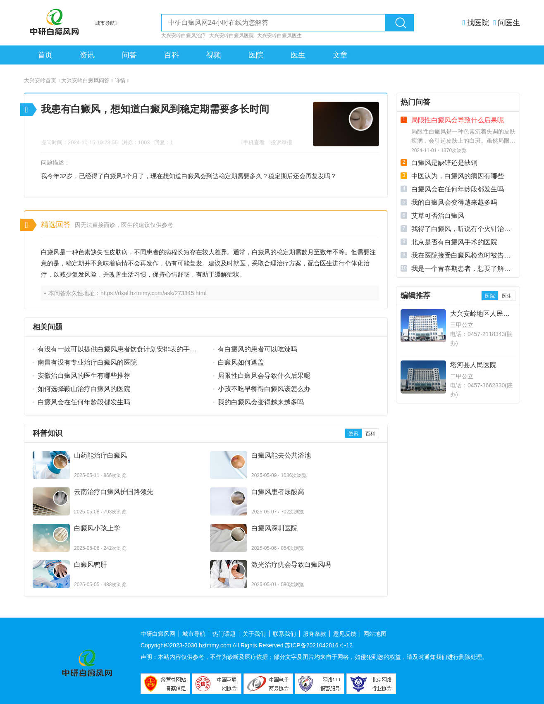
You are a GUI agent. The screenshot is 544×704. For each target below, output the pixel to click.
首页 (45, 55)
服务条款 (314, 633)
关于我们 (254, 633)
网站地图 (375, 633)
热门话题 (224, 633)
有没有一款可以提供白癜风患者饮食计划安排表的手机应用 (117, 350)
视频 (213, 55)
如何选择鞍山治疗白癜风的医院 (84, 388)
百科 (171, 55)
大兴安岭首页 (42, 80)
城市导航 (193, 633)
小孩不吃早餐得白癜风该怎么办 (264, 388)
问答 (129, 55)
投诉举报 (281, 142)
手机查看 (254, 142)
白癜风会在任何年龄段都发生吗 (84, 402)
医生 (298, 55)
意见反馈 (344, 633)
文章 (340, 55)
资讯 (87, 55)
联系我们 (284, 633)
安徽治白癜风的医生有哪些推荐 (84, 375)
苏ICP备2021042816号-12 (318, 645)
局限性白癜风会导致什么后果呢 (264, 375)
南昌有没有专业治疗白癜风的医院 (87, 362)
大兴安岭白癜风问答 (87, 80)
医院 (255, 55)
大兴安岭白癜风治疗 (183, 35)
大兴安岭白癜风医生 (279, 35)
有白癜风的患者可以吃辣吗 (257, 349)
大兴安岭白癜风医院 (231, 35)
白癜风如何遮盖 (241, 362)
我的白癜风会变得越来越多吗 (261, 402)
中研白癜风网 (158, 633)
